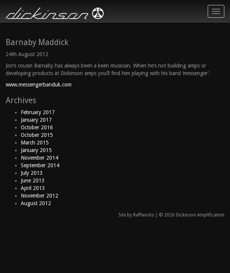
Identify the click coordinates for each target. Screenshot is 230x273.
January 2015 (36, 150)
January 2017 (36, 120)
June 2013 (33, 180)
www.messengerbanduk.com (38, 85)
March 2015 (35, 143)
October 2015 (37, 135)
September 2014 (40, 165)
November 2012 (39, 196)
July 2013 (32, 173)
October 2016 (37, 127)
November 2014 (39, 158)
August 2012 (36, 203)
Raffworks (143, 215)
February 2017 (38, 112)
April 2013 (33, 188)
